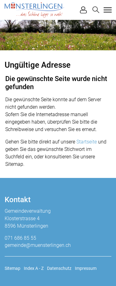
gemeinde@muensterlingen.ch (38, 245)
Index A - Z (34, 268)
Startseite (86, 142)
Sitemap (12, 268)
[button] (96, 9)
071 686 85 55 (20, 238)
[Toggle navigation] (106, 10)
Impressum (86, 268)
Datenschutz (59, 268)
